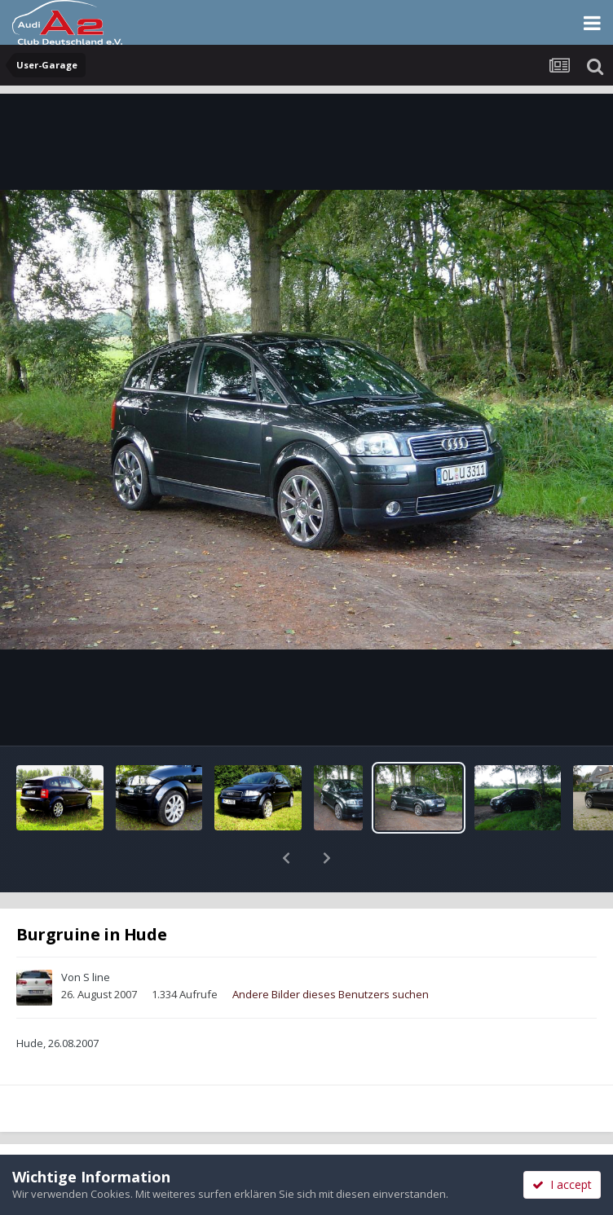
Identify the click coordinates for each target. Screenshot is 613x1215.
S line (96, 934)
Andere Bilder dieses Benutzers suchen (330, 951)
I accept (562, 1184)
